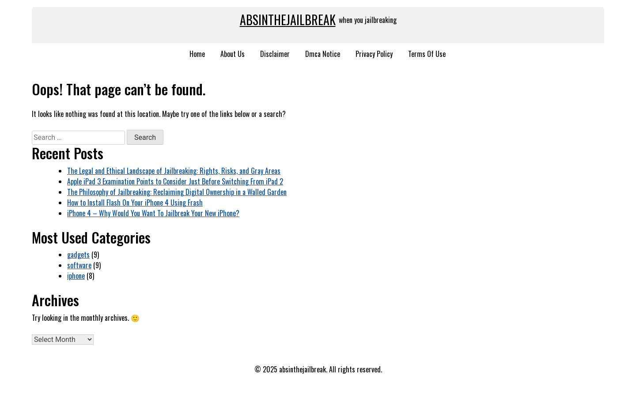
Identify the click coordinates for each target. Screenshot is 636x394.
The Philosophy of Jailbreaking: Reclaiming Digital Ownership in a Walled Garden (177, 192)
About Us (232, 54)
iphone (76, 275)
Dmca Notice (322, 54)
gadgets (78, 254)
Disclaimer (275, 54)
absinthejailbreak (288, 20)
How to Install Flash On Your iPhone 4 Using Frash (135, 202)
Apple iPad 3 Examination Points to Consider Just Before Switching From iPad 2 (175, 181)
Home (197, 54)
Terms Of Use (427, 54)
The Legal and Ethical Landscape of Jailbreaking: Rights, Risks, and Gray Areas (173, 170)
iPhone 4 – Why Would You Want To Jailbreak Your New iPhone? (153, 213)
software (79, 265)
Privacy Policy (374, 54)
